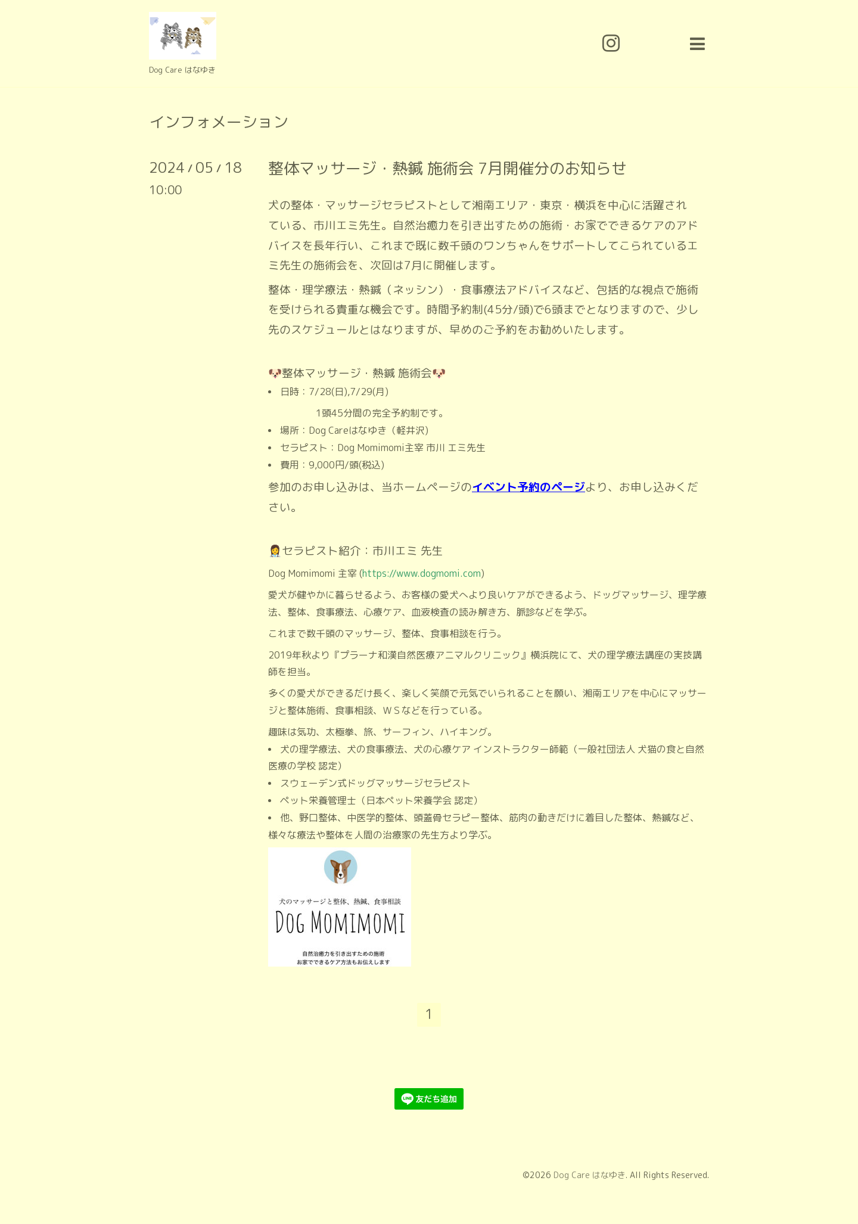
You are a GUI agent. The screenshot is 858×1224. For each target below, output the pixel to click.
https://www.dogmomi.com (421, 573)
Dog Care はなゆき (590, 1174)
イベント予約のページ (528, 487)
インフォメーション (218, 121)
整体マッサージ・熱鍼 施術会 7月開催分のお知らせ (447, 168)
